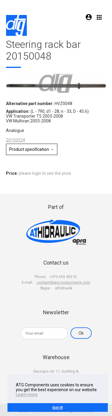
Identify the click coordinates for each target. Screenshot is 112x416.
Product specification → (31, 149)
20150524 (15, 140)
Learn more (27, 394)
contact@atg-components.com (63, 282)
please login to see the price (45, 173)
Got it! (57, 407)
